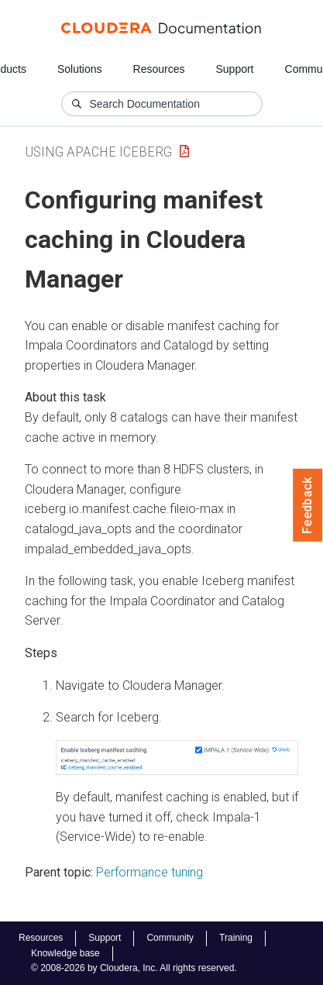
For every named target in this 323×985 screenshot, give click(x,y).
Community (170, 937)
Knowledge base (65, 953)
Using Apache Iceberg (98, 151)
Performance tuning (149, 872)
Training (236, 937)
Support (234, 69)
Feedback (308, 505)
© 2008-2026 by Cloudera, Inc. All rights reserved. (134, 968)
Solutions (79, 69)
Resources (159, 69)
